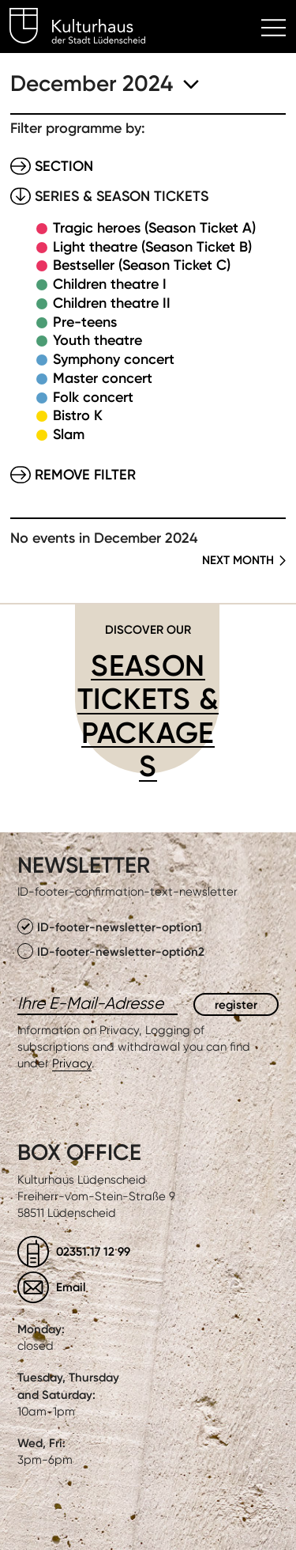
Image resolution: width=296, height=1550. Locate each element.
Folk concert (93, 397)
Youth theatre (97, 340)
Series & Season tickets (121, 196)
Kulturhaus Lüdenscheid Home (86, 28)
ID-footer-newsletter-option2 (110, 951)
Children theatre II (111, 303)
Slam (68, 434)
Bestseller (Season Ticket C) (141, 265)
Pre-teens (85, 322)
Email (71, 1286)
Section (64, 166)
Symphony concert (113, 359)
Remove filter (85, 474)
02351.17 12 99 (93, 1251)
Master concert (102, 378)
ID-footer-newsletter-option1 (109, 926)
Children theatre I (110, 284)
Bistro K (78, 415)
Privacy (72, 1063)
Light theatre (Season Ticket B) (152, 247)
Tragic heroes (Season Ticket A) (154, 228)
